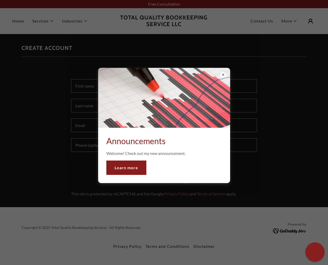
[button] (315, 252)
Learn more (126, 167)
